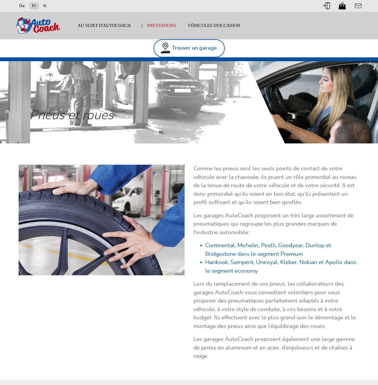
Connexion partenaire (211, 370)
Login (326, 5)
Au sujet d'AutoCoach (104, 25)
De (22, 6)
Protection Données (327, 370)
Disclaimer (294, 370)
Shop (342, 5)
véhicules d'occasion (214, 25)
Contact (358, 6)
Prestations (161, 25)
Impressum (268, 370)
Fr (34, 6)
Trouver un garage (328, 43)
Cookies (200, 376)
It (44, 6)
